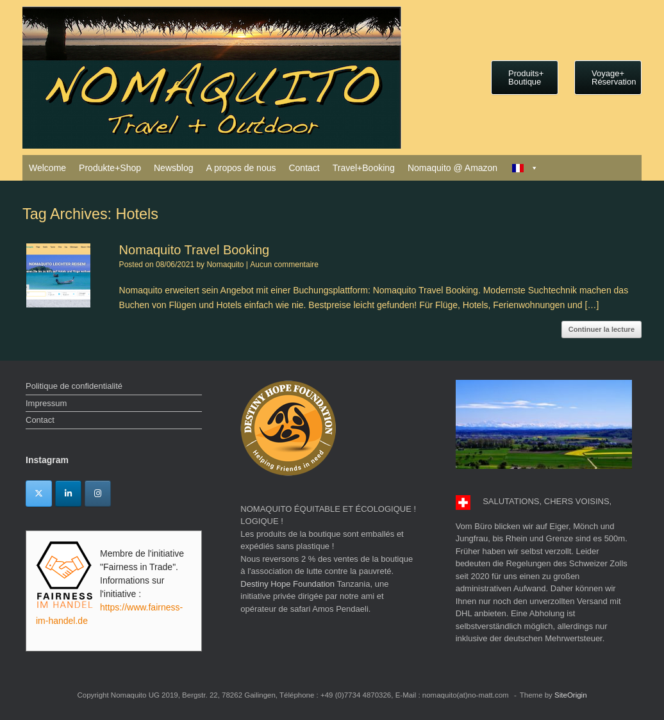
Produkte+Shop (110, 168)
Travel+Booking (364, 168)
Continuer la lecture (602, 329)
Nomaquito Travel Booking (194, 250)
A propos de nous (241, 168)
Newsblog (173, 168)
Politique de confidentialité (74, 386)
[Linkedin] (68, 493)
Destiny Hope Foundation (287, 584)
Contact (303, 168)
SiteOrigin (570, 695)
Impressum (46, 403)
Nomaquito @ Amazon (452, 168)
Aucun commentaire (284, 264)
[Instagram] (98, 493)
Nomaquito (225, 264)
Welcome (47, 168)
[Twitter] (39, 493)
